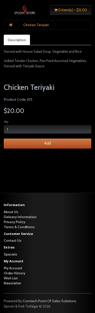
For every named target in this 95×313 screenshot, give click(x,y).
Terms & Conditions (19, 227)
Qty (6, 121)
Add (47, 143)
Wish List (11, 278)
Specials (10, 254)
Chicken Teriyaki (36, 25)
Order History (14, 273)
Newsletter (12, 283)
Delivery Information (20, 217)
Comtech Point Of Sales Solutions (49, 301)
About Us (11, 212)
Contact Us (13, 240)
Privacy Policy (14, 222)
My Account (13, 268)
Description (17, 40)
